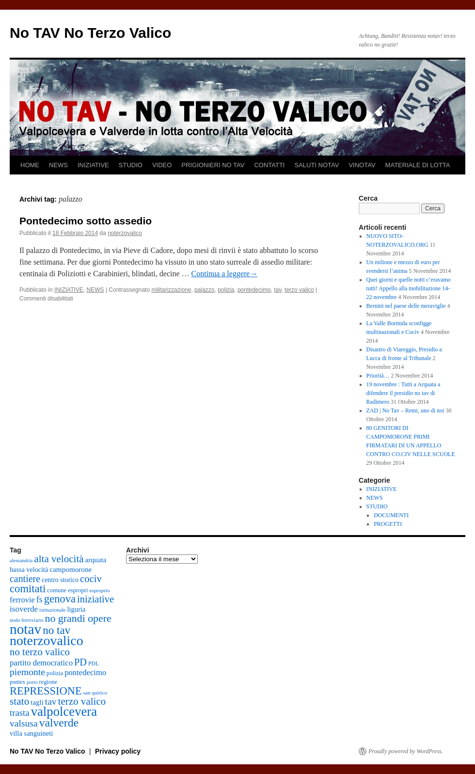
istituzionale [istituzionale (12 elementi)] (52, 610)
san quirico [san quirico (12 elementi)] (95, 692)
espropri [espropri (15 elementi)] (78, 590)
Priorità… (378, 375)
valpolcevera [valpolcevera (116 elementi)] (64, 711)
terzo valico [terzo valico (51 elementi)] (82, 701)
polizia (226, 289)
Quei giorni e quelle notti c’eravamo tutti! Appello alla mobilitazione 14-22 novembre (408, 288)
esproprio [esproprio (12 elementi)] (100, 590)
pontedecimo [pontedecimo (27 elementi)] (85, 672)
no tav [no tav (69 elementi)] (56, 630)
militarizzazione (171, 289)
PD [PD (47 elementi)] (80, 662)
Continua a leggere (224, 273)
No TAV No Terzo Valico (90, 33)
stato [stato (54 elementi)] (19, 701)
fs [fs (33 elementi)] (39, 599)
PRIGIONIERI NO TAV (212, 165)
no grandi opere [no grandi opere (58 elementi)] (78, 618)
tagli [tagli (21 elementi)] (37, 702)
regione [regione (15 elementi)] (48, 682)
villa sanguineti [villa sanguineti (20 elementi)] (31, 733)
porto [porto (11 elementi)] (32, 682)
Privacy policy (118, 751)
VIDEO (162, 165)
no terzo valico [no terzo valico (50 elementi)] (40, 652)
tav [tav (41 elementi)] (51, 701)
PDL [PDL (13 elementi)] (93, 663)
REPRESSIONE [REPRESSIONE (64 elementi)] (46, 691)
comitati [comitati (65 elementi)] (28, 589)
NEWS (58, 165)
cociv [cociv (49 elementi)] (91, 578)
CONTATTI (269, 165)
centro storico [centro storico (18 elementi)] (60, 580)
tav (277, 289)
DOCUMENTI (391, 515)
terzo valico (299, 289)
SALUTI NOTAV (316, 165)
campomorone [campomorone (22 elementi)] (70, 569)
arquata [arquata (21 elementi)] (96, 560)
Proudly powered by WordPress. (405, 751)
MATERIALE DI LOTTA (417, 165)
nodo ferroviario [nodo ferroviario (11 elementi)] (27, 620)
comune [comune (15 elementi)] (56, 590)
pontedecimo (254, 289)
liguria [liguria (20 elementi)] (76, 609)
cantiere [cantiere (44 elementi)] (25, 578)
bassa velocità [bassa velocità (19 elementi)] (29, 569)
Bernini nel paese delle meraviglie (406, 305)
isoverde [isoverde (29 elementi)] (24, 609)
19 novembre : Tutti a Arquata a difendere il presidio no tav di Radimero (403, 393)
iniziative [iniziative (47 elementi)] (95, 599)
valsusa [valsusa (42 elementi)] (24, 723)
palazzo (204, 289)
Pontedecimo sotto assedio (85, 220)
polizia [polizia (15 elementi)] (55, 673)
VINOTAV (361, 165)
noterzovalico (125, 233)
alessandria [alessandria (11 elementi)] (21, 560)
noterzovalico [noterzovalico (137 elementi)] (46, 640)
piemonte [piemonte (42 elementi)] (27, 672)
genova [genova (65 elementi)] (60, 599)
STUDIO (130, 165)
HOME (29, 165)
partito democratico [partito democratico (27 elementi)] (41, 662)
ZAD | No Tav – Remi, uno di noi (405, 410)
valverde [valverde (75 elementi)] (59, 722)
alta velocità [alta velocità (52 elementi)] (58, 559)
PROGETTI (388, 524)
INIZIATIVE (93, 165)
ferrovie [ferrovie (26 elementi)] (22, 599)
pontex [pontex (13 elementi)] (17, 682)
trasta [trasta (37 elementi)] (20, 713)
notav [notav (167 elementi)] (25, 629)
